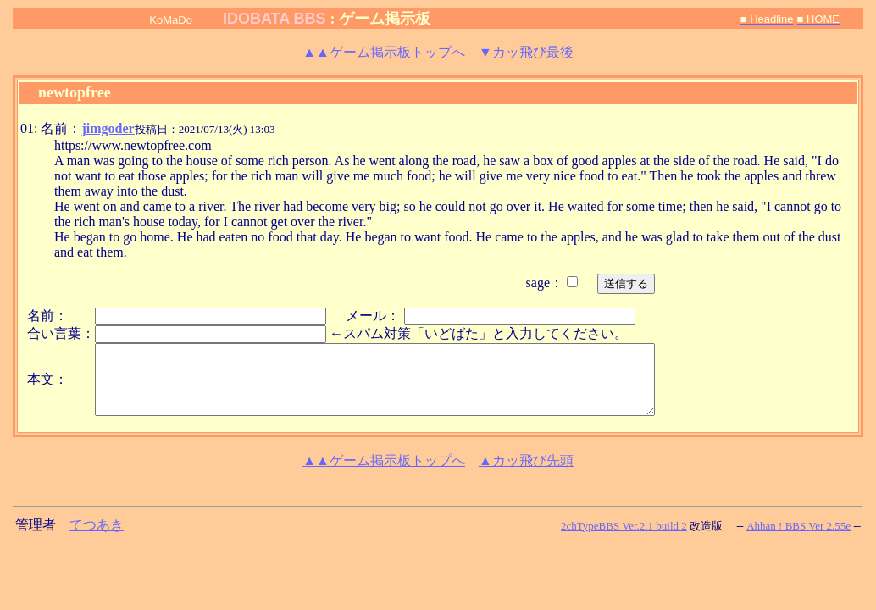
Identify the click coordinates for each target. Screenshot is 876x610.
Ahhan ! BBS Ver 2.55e (798, 525)
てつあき (96, 525)
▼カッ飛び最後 (526, 52)
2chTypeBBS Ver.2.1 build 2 (624, 525)
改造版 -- (716, 525)
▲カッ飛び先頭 (526, 460)
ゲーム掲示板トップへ (383, 52)
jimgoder (107, 128)
